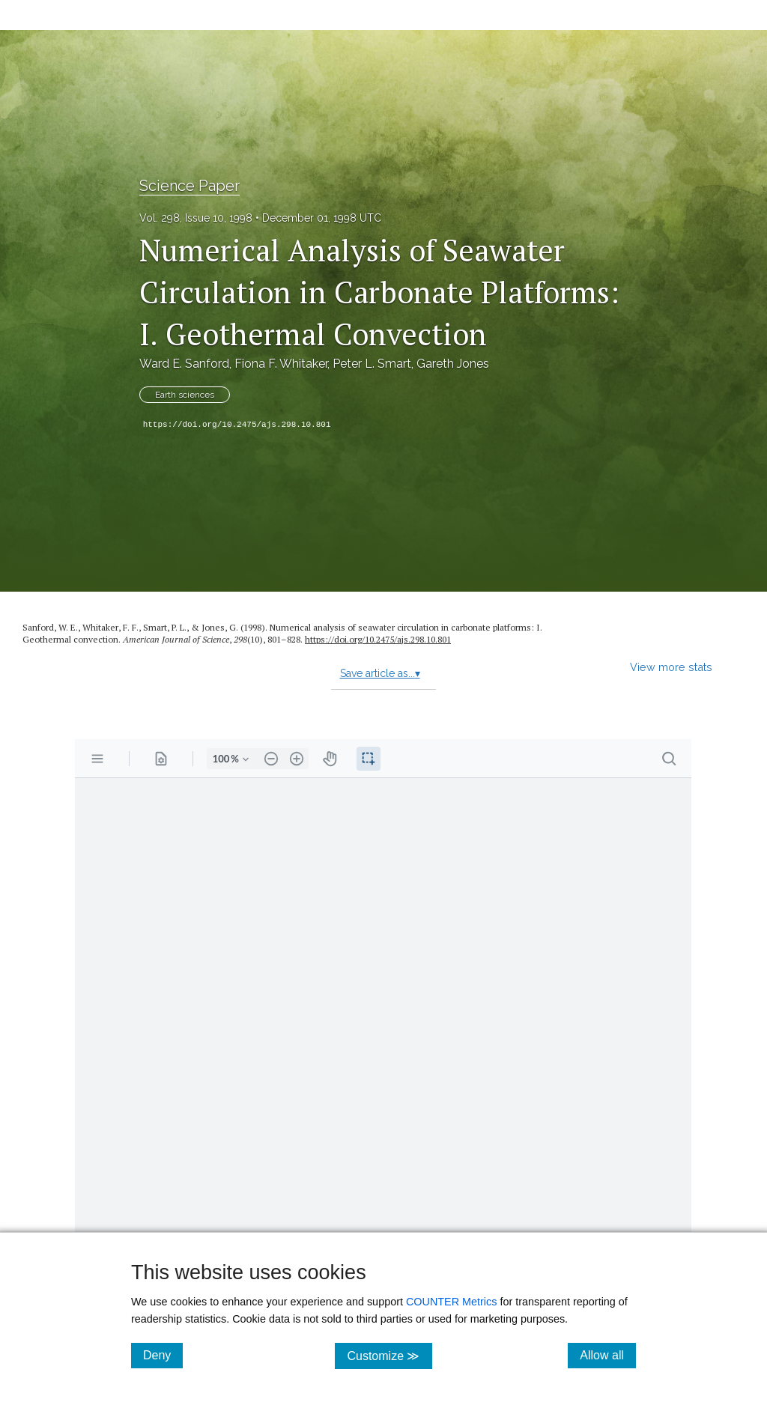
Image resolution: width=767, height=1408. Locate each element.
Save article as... (380, 673)
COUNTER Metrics (451, 1302)
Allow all (608, 1355)
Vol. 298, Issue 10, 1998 (195, 218)
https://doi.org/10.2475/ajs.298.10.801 (237, 424)
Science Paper (189, 186)
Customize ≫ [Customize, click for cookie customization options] (389, 1355)
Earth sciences (184, 394)
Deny (163, 1355)
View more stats (671, 667)
